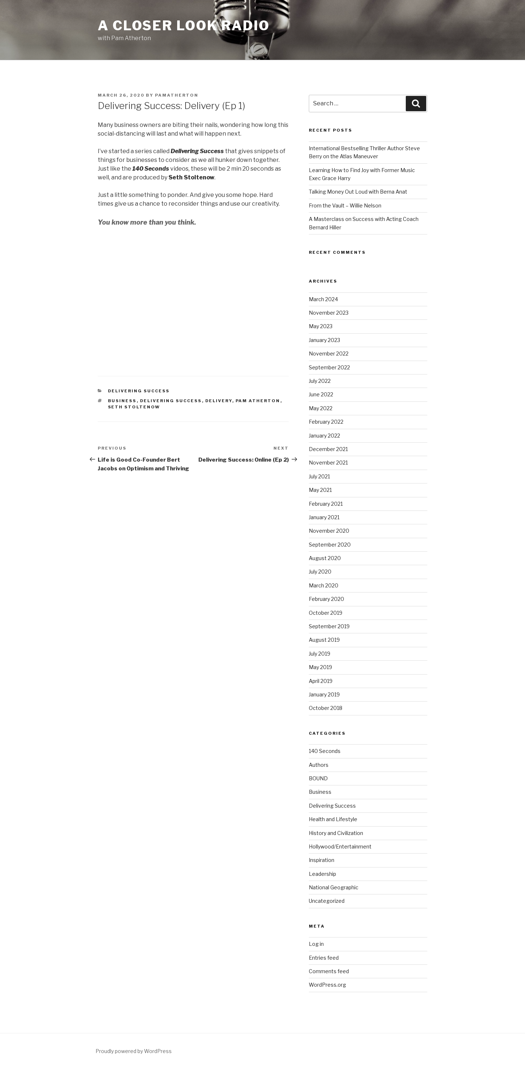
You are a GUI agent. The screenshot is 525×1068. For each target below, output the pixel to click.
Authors (318, 765)
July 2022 (320, 381)
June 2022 (321, 394)
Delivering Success (139, 390)
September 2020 (330, 544)
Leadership (322, 874)
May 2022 (320, 408)
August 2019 (324, 640)
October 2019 (325, 613)
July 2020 (320, 571)
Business (122, 400)
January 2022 (324, 435)
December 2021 (328, 449)
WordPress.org (327, 985)
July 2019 (319, 653)
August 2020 (325, 558)
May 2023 (320, 326)
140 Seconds (325, 751)
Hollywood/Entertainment (340, 846)
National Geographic (333, 887)
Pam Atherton (258, 400)
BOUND (318, 778)
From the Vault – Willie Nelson (345, 205)
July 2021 (319, 476)
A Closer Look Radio (184, 26)
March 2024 (323, 299)
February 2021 (326, 504)
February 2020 (326, 599)
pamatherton (176, 95)
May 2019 (320, 667)
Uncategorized (327, 901)
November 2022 (329, 353)
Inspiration (321, 860)
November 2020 (329, 531)
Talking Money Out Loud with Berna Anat (358, 192)
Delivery (218, 400)
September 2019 (329, 626)
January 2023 (324, 340)
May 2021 (320, 490)
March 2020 (323, 585)
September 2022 (329, 367)
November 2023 (329, 313)
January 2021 (324, 517)
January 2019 (324, 694)
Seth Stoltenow (134, 406)
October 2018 (325, 708)
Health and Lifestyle (333, 819)
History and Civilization (336, 833)
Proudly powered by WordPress (134, 1051)
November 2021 (328, 462)
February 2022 (326, 422)
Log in (316, 944)
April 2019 (320, 681)
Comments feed (329, 971)
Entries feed (324, 958)
